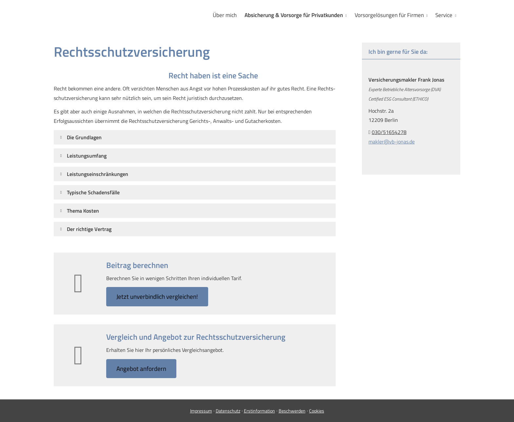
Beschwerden (292, 410)
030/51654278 (389, 132)
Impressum (201, 410)
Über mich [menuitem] (225, 15)
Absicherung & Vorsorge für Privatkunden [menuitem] (294, 15)
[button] (84, 137)
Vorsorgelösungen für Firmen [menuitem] (389, 15)
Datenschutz (228, 410)
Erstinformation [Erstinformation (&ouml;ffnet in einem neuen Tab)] (259, 410)
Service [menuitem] (443, 15)
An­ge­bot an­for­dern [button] (141, 368)
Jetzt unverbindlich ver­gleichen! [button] (157, 296)
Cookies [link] (316, 410)
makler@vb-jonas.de (391, 141)
